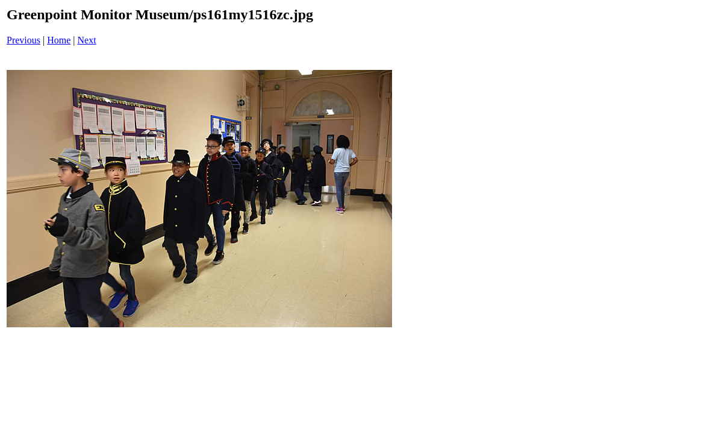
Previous (23, 40)
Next (87, 40)
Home (58, 40)
